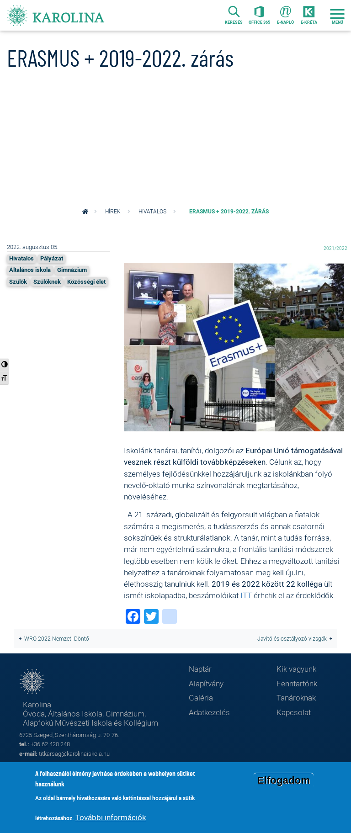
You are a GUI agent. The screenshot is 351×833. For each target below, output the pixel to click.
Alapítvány (206, 683)
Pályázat (51, 258)
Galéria (201, 697)
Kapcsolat (294, 712)
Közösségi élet (86, 282)
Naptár (200, 668)
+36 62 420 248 (50, 744)
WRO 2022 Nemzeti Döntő (56, 638)
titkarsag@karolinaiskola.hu (74, 753)
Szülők (18, 282)
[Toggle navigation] (337, 15)
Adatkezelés (209, 712)
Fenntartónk (297, 683)
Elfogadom (283, 781)
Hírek (113, 211)
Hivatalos (152, 211)
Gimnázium (72, 270)
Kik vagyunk (296, 668)
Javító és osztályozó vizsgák (292, 638)
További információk (110, 818)
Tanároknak (296, 697)
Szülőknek (47, 282)
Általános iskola (30, 270)
